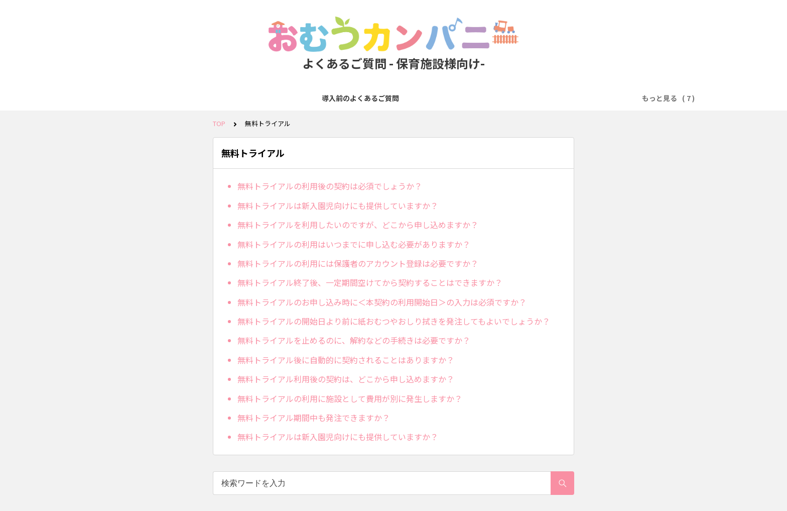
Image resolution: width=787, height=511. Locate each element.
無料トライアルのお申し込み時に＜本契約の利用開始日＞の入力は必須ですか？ (382, 302)
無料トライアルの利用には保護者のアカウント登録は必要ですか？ (357, 263)
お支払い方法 (346, 98)
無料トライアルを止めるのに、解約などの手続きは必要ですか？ (353, 340)
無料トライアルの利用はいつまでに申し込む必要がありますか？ (353, 244)
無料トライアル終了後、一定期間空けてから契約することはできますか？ (369, 282)
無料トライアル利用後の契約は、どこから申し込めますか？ (345, 379)
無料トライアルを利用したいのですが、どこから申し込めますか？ (357, 225)
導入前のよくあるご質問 (159, 98)
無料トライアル (236, 98)
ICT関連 (604, 98)
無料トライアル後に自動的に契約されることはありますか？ (345, 360)
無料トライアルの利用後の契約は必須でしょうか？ (329, 186)
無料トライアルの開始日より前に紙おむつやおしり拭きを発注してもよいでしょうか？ (393, 321)
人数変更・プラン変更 (416, 98)
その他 (641, 98)
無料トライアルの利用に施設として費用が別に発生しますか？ (349, 398)
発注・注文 (293, 98)
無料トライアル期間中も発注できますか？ (313, 418)
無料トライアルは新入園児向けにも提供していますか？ (337, 205)
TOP (219, 123)
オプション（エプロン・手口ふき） (521, 98)
